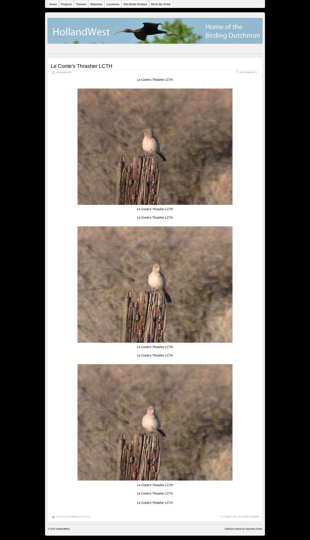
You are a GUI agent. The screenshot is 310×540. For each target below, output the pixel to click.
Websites (96, 4)
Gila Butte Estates (135, 4)
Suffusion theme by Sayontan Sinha (243, 529)
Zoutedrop (72, 516)
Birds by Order (161, 4)
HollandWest (63, 529)
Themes (81, 4)
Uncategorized (63, 72)
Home (53, 4)
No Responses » (248, 72)
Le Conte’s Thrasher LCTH (81, 66)
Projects (66, 4)
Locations (112, 4)
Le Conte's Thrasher (248, 516)
